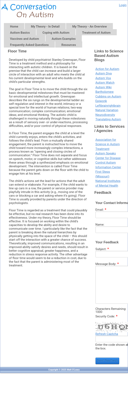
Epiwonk (101, 101)
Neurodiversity (105, 115)
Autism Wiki (103, 87)
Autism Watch (105, 82)
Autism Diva (103, 73)
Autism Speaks (105, 153)
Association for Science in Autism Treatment (107, 144)
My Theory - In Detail (45, 26)
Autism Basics (20, 32)
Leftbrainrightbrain (108, 105)
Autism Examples (64, 39)
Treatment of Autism (96, 32)
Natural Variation (106, 110)
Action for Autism (107, 69)
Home (14, 26)
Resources (68, 45)
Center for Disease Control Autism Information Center (108, 162)
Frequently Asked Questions (29, 45)
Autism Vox (103, 78)
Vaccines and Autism (24, 39)
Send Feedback (107, 361)
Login (123, 5)
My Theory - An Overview (89, 26)
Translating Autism (108, 119)
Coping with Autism (56, 32)
